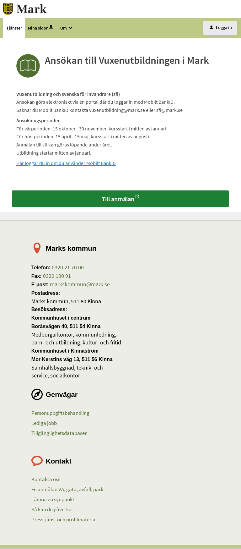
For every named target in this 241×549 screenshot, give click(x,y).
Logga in (221, 28)
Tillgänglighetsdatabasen (59, 433)
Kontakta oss (45, 480)
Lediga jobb (44, 423)
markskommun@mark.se (79, 284)
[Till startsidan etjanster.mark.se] (26, 9)
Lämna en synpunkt (52, 500)
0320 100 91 (56, 276)
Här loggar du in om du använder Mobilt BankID (66, 164)
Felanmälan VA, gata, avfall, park (67, 490)
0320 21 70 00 (67, 268)
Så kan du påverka (51, 510)
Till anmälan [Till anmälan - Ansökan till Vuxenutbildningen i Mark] (118, 199)
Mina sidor (41, 28)
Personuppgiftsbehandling (60, 413)
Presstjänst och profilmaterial (64, 520)
